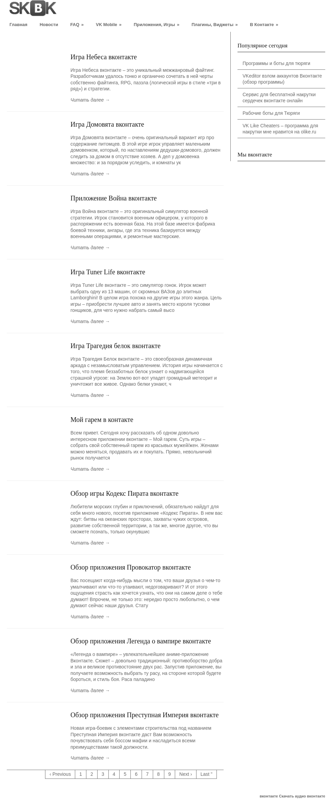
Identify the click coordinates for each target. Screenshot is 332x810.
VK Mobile (109, 24)
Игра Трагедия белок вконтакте (115, 345)
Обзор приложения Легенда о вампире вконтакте (140, 641)
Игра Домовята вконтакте (107, 124)
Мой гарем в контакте (101, 419)
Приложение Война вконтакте (113, 198)
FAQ (77, 24)
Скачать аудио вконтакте (302, 796)
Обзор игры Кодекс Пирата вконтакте (124, 493)
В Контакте (264, 24)
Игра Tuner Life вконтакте (107, 272)
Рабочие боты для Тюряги (271, 113)
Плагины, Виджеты (214, 24)
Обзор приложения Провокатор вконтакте (130, 567)
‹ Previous (60, 774)
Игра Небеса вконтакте (103, 57)
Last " (206, 774)
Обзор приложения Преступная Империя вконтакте (144, 715)
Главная (18, 24)
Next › (185, 774)
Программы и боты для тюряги (276, 63)
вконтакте (269, 796)
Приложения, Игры (157, 24)
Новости (49, 24)
